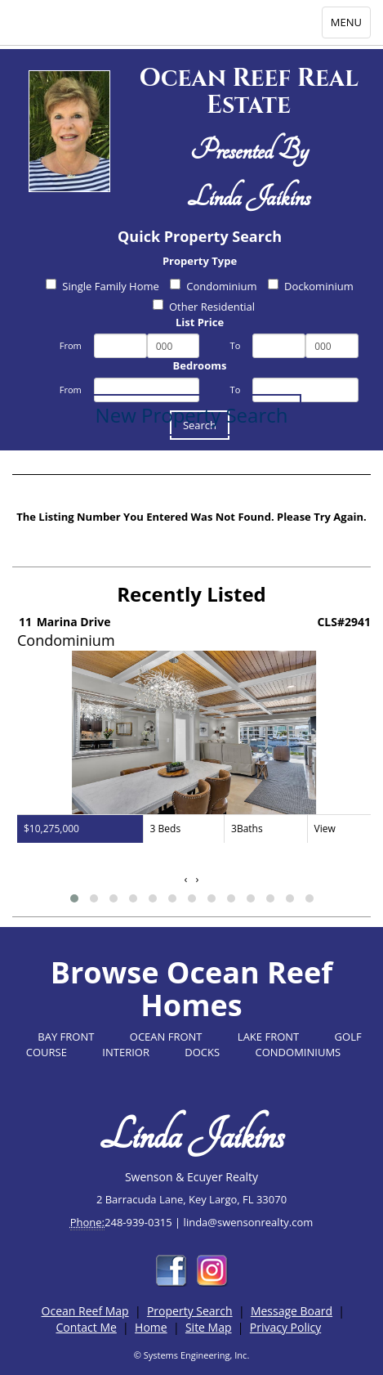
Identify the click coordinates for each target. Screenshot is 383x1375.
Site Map (208, 1327)
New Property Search (192, 414)
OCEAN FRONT (166, 1036)
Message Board (291, 1311)
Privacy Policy (285, 1327)
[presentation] (186, 879)
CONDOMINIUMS (298, 1052)
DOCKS (202, 1052)
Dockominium (311, 286)
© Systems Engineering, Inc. (192, 1355)
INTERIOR (125, 1052)
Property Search (190, 1311)
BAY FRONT (66, 1036)
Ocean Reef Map (85, 1311)
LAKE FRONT (268, 1036)
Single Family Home (102, 286)
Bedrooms (200, 365)
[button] (74, 898)
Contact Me (86, 1327)
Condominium (213, 286)
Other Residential (204, 306)
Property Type (200, 260)
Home (151, 1327)
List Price (200, 322)
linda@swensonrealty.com (249, 1222)
